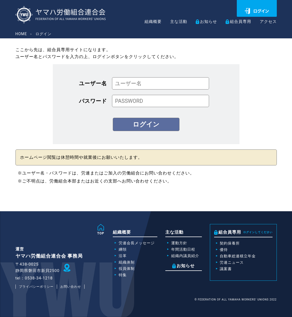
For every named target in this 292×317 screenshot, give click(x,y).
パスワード (93, 101)
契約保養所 (230, 243)
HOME (21, 34)
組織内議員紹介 (185, 256)
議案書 (226, 269)
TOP (100, 233)
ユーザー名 (93, 83)
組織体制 (127, 262)
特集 (123, 275)
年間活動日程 (183, 249)
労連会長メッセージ (137, 243)
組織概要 (148, 22)
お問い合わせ (70, 286)
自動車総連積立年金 (238, 256)
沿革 (123, 256)
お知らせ (206, 21)
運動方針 (179, 243)
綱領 (123, 249)
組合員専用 (238, 21)
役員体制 (127, 268)
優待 (224, 249)
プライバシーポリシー (36, 286)
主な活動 (175, 22)
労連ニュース (232, 262)
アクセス (268, 22)
